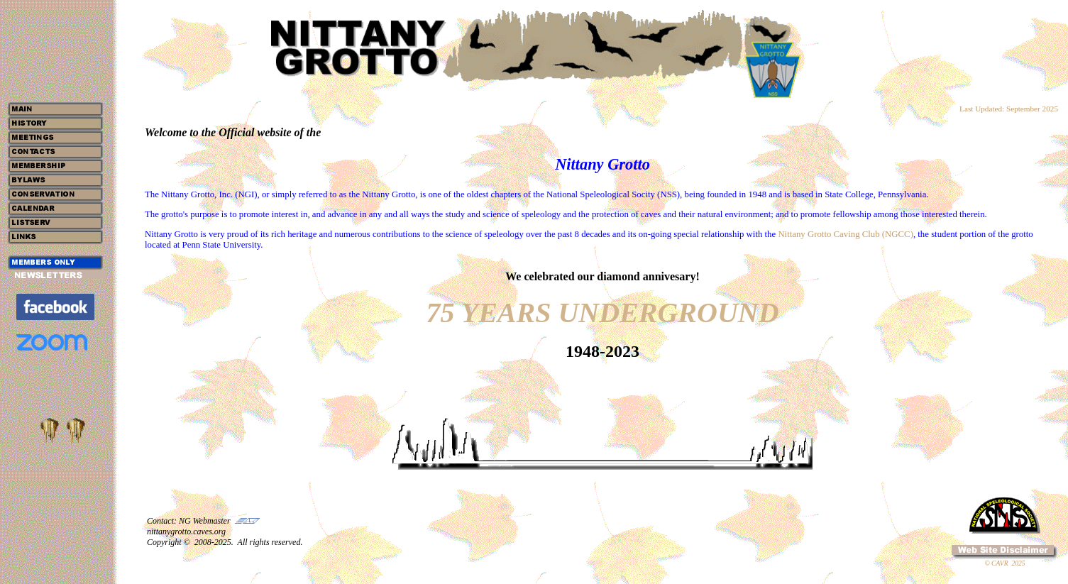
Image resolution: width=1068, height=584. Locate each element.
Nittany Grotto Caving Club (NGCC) (845, 234)
